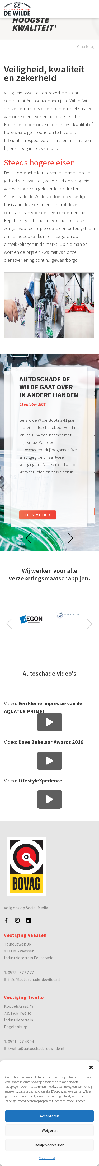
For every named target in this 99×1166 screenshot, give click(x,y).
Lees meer (38, 515)
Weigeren (50, 1130)
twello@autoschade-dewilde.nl (36, 1048)
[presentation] (28, 538)
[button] (91, 1067)
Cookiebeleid (47, 1158)
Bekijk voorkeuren (49, 1144)
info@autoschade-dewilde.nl (34, 979)
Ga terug (86, 46)
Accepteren (49, 1115)
